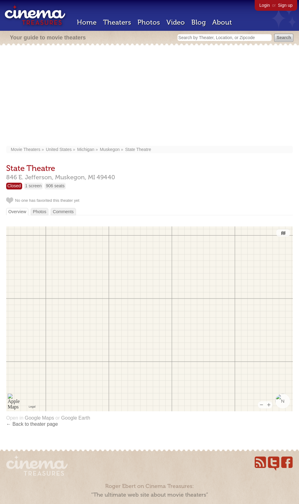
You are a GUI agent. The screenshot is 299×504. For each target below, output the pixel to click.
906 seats (55, 185)
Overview (17, 211)
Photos (149, 22)
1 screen (33, 185)
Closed (14, 185)
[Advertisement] (149, 96)
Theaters (117, 22)
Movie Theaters (25, 149)
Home (87, 22)
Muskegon (110, 149)
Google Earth (75, 418)
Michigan (85, 149)
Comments (63, 211)
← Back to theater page (32, 424)
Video (175, 22)
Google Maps (39, 418)
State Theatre (138, 149)
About (222, 22)
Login (264, 5)
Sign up (285, 5)
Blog (198, 22)
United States (59, 149)
